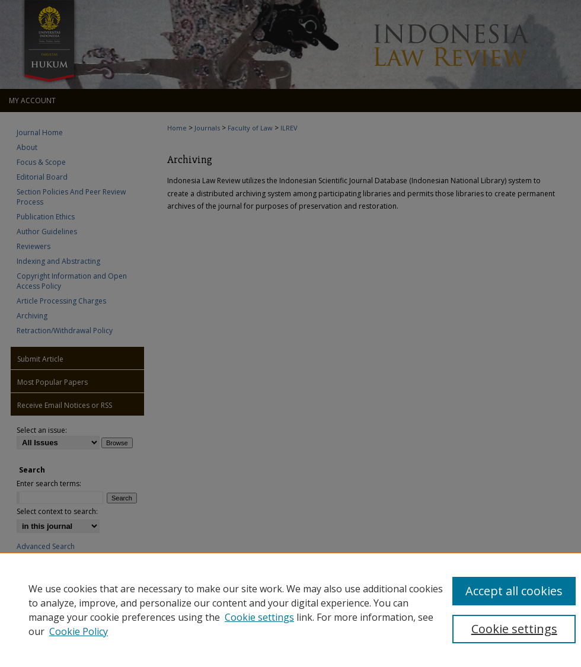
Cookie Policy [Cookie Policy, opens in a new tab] (78, 631)
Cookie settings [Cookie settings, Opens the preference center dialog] (514, 629)
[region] (290, 609)
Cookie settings (259, 617)
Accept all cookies (514, 591)
